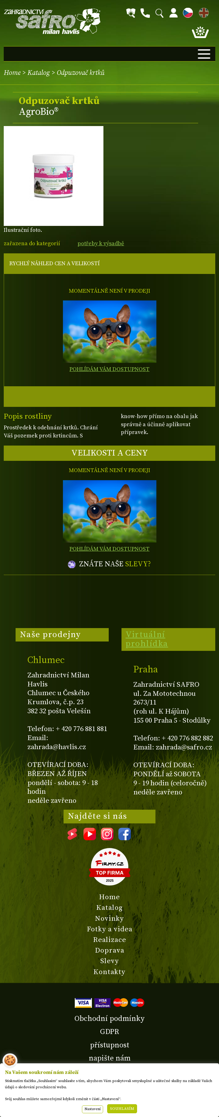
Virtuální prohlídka (147, 639)
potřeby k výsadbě (101, 243)
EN (202, 11)
